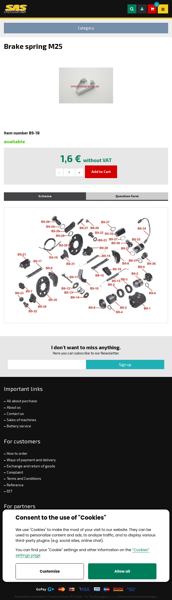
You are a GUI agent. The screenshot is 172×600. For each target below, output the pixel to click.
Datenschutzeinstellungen (138, 596)
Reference (15, 485)
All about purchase (22, 401)
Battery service (19, 426)
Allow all (122, 571)
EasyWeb (39, 596)
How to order (17, 453)
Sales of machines (21, 420)
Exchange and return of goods (31, 466)
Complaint (15, 472)
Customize (50, 571)
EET (9, 491)
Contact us (15, 414)
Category (86, 28)
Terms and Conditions (24, 478)
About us (14, 407)
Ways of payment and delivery (31, 460)
